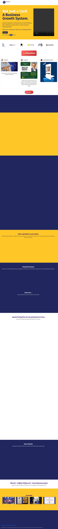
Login (44, 2)
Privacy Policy (4, 525)
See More (29, 92)
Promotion (53, 2)
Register (48, 2)
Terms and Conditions (11, 525)
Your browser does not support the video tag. (43, 22)
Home (40, 2)
